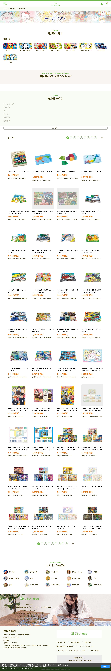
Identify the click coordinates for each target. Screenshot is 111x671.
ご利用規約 (60, 650)
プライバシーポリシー (86, 646)
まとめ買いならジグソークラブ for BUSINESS (79, 660)
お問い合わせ (94, 650)
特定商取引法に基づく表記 (65, 646)
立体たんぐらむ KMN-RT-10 (66, 172)
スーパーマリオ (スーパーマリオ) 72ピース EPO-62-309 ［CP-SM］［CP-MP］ (68, 449)
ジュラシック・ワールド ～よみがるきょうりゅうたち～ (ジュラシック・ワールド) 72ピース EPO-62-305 (92, 528)
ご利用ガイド (61, 642)
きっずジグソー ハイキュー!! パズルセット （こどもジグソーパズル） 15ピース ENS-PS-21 (19, 410)
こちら (17, 637)
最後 (102, 138)
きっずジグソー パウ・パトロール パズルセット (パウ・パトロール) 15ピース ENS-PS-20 (68, 410)
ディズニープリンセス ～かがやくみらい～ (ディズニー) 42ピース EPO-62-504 (18, 489)
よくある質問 (75, 642)
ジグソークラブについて (77, 650)
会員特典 (88, 642)
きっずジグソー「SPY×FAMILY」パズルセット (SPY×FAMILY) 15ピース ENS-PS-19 (43, 410)
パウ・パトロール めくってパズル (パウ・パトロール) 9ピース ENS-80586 (43, 449)
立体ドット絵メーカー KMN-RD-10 (18, 172)
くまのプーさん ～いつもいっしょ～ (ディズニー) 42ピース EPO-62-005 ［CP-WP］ (68, 489)
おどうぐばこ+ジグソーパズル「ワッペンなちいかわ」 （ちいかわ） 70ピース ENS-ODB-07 (92, 371)
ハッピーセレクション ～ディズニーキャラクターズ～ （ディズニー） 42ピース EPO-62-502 (92, 449)
